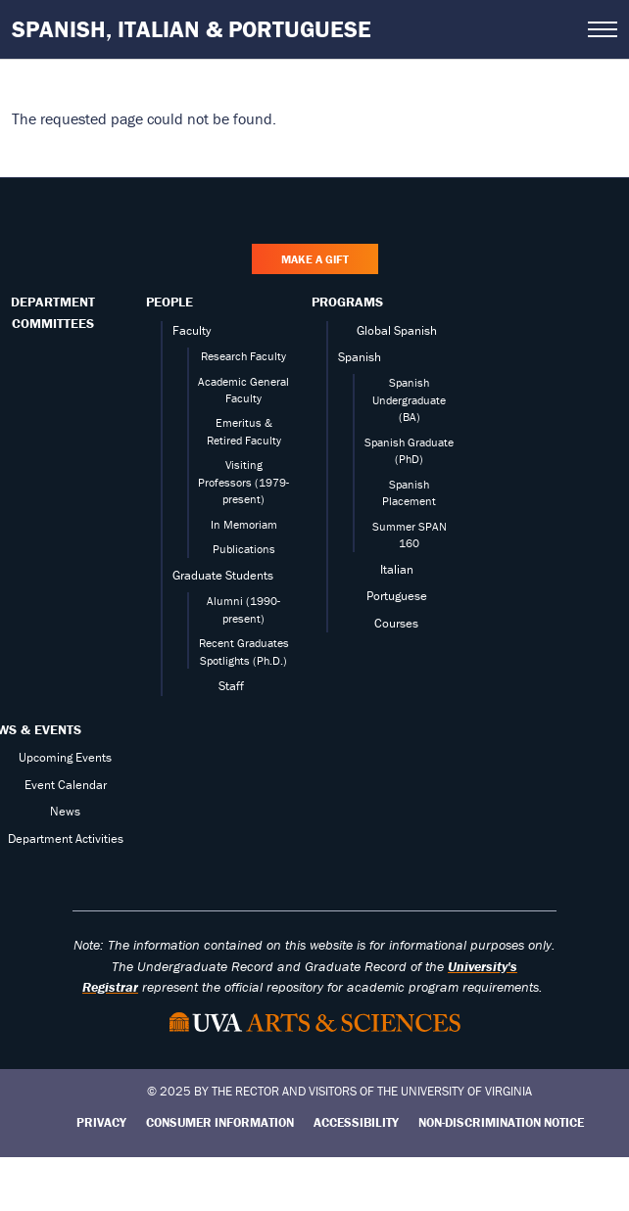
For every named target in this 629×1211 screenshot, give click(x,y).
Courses (396, 623)
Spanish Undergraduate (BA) (409, 399)
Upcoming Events (65, 757)
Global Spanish (397, 330)
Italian (396, 569)
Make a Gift (315, 259)
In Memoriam (244, 524)
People (169, 301)
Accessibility (356, 1122)
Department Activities (65, 838)
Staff (231, 685)
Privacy (101, 1122)
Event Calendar (65, 784)
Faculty (191, 330)
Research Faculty (243, 356)
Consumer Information (220, 1122)
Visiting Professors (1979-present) (243, 481)
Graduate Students (222, 575)
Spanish (359, 357)
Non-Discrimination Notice (501, 1122)
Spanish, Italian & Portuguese (191, 29)
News (65, 811)
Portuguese (396, 595)
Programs (347, 301)
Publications (244, 548)
